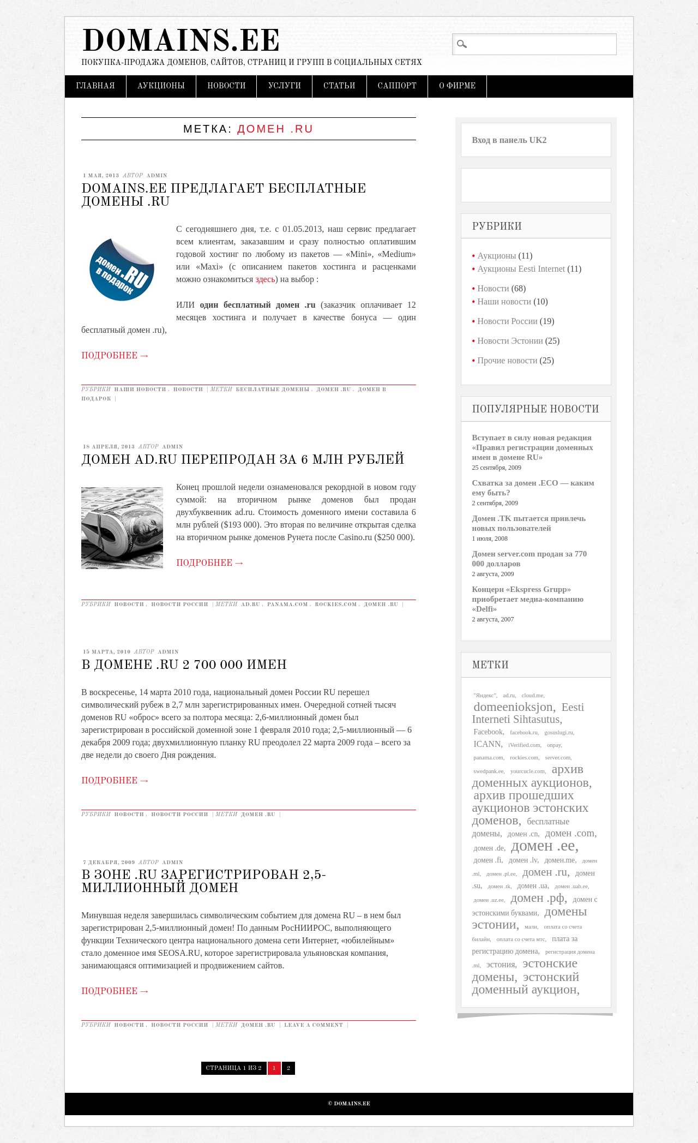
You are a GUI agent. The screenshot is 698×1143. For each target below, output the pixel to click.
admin (156, 175)
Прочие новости (508, 360)
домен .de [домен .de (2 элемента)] (489, 848)
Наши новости (140, 389)
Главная (95, 86)
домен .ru (333, 389)
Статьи (339, 86)
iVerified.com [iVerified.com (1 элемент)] (524, 745)
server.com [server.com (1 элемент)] (557, 758)
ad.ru (250, 604)
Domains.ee (180, 43)
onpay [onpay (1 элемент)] (554, 745)
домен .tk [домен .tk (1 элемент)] (499, 886)
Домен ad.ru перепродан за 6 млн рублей (242, 460)
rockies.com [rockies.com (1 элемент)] (524, 758)
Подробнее (114, 356)
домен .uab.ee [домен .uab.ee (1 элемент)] (571, 886)
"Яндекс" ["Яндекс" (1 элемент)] (485, 695)
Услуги (284, 86)
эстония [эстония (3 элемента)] (500, 964)
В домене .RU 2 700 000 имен (184, 665)
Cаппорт (397, 86)
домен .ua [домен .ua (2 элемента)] (532, 886)
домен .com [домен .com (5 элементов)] (569, 833)
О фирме (457, 86)
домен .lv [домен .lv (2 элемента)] (523, 860)
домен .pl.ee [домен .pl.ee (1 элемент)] (500, 874)
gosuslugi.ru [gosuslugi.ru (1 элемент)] (558, 732)
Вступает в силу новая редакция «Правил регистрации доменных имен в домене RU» (532, 447)
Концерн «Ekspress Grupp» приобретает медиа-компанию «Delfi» (528, 599)
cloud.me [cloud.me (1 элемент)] (532, 695)
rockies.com (336, 604)
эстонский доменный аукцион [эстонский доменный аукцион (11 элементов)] (526, 983)
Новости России (179, 604)
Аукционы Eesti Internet (521, 268)
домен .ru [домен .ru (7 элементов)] (544, 872)
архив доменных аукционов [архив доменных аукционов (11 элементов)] (530, 775)
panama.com (287, 604)
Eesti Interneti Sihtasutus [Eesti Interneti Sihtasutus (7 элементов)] (528, 713)
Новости (226, 86)
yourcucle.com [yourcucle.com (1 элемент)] (527, 771)
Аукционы (161, 86)
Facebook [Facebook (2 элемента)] (488, 732)
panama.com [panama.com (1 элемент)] (488, 758)
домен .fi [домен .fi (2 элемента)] (488, 860)
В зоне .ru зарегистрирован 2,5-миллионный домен (203, 882)
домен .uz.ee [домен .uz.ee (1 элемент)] (489, 900)
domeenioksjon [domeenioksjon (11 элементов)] (513, 706)
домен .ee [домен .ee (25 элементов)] (543, 845)
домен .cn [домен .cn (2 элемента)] (523, 834)
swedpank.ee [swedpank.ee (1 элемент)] (489, 771)
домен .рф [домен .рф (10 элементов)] (537, 897)
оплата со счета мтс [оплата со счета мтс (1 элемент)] (521, 939)
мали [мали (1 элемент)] (531, 927)
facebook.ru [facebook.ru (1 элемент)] (524, 732)
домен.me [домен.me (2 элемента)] (559, 860)
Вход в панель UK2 (509, 140)
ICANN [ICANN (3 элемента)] (487, 744)
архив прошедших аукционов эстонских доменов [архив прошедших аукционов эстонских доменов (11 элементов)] (530, 807)
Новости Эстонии (510, 340)
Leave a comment (313, 1025)
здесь (265, 279)
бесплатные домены (272, 389)
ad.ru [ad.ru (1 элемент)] (509, 695)
